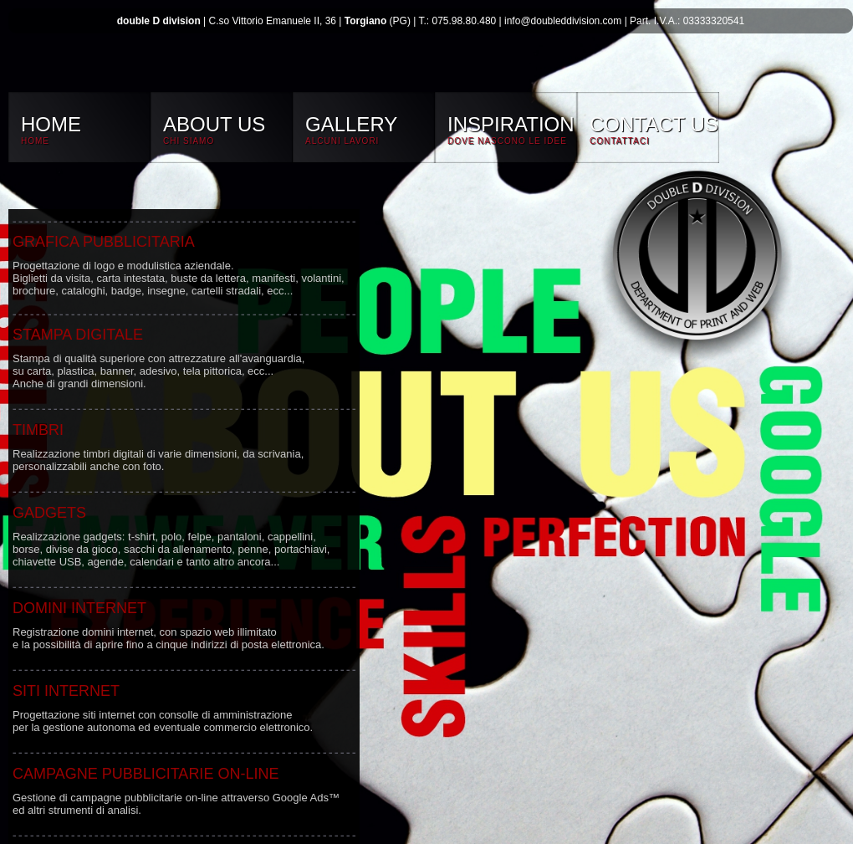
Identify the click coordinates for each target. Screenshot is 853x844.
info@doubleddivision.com (562, 21)
